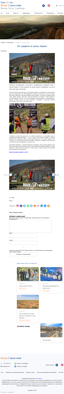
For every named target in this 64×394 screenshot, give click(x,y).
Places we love (38, 13)
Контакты (60, 13)
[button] (53, 174)
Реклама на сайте (30, 372)
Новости (15, 13)
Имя (11, 233)
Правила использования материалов (15, 372)
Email (11, 240)
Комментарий (13, 219)
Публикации (9, 42)
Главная (3, 42)
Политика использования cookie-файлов (46, 372)
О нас (7, 13)
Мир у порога (58, 288)
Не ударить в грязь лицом (21, 42)
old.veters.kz (39, 378)
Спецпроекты (50, 13)
